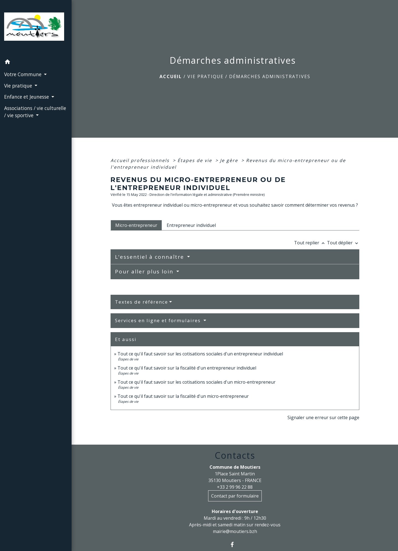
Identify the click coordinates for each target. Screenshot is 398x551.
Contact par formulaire (235, 496)
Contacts (235, 455)
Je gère (230, 160)
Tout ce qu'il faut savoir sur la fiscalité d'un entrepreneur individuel (186, 368)
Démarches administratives (269, 76)
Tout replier (310, 243)
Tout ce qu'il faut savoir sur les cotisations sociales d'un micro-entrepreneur (196, 382)
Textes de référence (141, 302)
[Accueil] (35, 28)
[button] (35, 63)
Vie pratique (205, 76)
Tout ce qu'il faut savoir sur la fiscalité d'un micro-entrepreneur (183, 396)
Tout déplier (343, 243)
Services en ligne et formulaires (158, 320)
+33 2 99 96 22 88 (235, 487)
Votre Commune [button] (23, 74)
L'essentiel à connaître (150, 256)
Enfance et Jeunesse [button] (27, 96)
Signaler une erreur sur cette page (323, 417)
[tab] (136, 225)
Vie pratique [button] (18, 85)
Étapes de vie (195, 160)
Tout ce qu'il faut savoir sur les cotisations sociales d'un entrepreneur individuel (200, 354)
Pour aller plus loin (145, 271)
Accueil (170, 76)
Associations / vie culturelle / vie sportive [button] (35, 112)
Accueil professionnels (141, 160)
